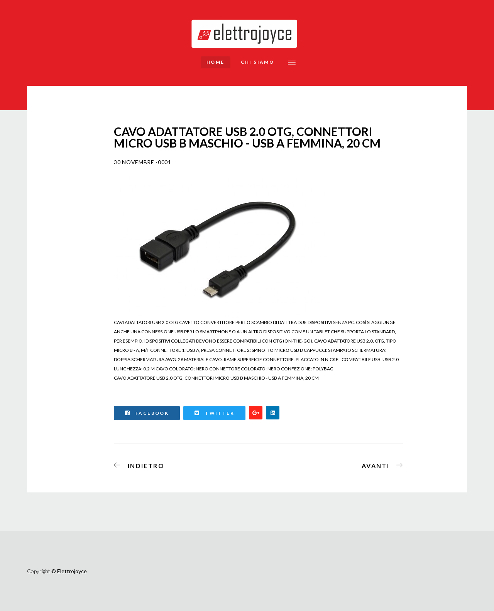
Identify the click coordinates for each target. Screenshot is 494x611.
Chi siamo (257, 62)
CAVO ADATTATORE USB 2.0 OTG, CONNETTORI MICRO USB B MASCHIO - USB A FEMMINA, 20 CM (216, 378)
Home (215, 62)
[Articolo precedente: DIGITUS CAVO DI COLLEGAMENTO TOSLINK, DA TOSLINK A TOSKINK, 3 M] (141, 464)
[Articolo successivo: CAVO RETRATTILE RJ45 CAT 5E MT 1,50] (380, 464)
